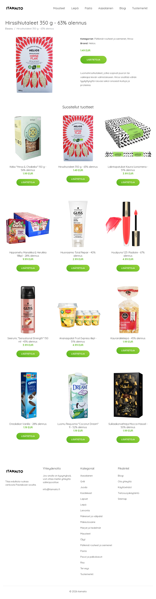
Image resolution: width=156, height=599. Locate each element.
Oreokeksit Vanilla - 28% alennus (28, 426)
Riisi (82, 564)
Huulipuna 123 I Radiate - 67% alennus (128, 256)
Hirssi (130, 40)
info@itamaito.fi (51, 491)
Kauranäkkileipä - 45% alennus (128, 340)
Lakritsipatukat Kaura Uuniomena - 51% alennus (128, 170)
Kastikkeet (86, 495)
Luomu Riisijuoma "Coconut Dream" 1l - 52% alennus (78, 428)
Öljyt (82, 541)
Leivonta (85, 512)
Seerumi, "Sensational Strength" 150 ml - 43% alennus (28, 342)
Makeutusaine (87, 524)
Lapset (84, 501)
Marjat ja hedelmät (90, 530)
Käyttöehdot (125, 489)
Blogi (122, 9)
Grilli (82, 483)
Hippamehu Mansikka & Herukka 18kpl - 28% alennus (27, 256)
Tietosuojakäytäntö (128, 495)
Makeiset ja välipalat (91, 518)
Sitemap (122, 501)
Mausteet (59, 9)
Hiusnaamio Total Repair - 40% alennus (78, 256)
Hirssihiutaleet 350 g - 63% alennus (78, 169)
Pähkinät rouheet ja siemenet (110, 40)
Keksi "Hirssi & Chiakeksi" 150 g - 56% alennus (28, 170)
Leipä (74, 9)
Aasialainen (105, 9)
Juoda (83, 489)
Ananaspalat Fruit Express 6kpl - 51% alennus (77, 342)
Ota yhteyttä (124, 483)
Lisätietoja (93, 61)
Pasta (88, 9)
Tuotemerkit (140, 9)
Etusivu (9, 30)
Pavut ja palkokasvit (91, 559)
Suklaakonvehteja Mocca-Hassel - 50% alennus (128, 428)
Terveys (84, 570)
